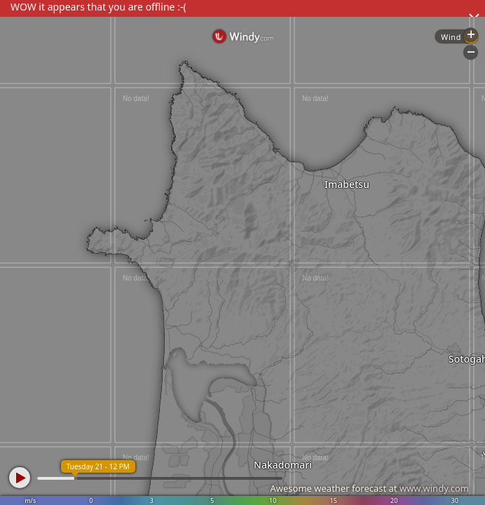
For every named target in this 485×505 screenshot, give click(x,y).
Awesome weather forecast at (369, 488)
